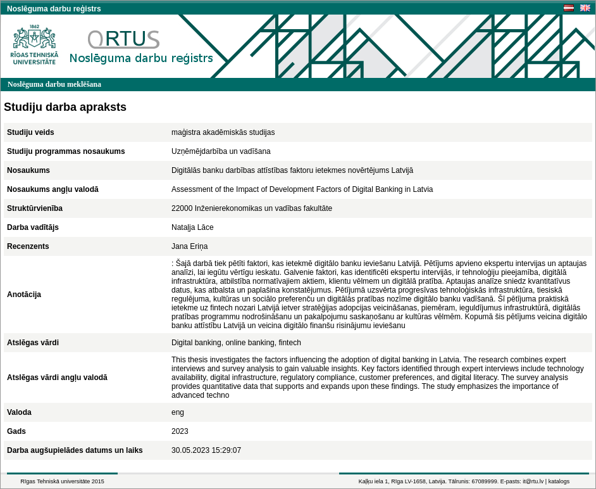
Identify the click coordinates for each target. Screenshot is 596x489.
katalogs (559, 481)
